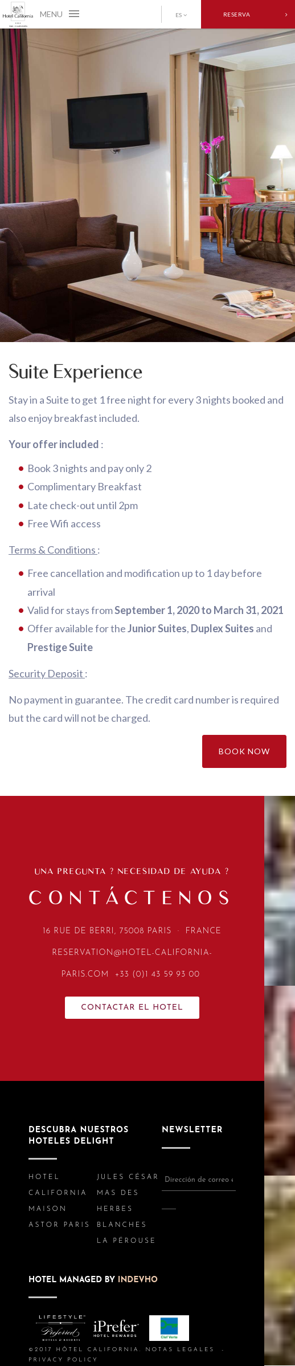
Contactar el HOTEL (132, 1007)
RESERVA (255, 14)
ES (178, 14)
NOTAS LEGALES (180, 1350)
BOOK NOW (244, 751)
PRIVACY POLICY (63, 1360)
